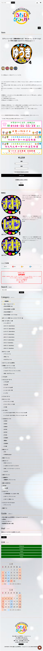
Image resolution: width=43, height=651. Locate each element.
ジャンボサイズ (7, 323)
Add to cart (21, 175)
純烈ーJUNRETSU (6, 483)
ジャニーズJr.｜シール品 (9, 404)
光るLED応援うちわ (8, 306)
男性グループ (5, 449)
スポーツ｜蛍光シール (9, 499)
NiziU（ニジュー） (8, 462)
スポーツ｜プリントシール (9, 496)
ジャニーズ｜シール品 (9, 401)
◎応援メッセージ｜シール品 (8, 365)
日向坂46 (6, 443)
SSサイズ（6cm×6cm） (9, 345)
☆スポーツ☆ (5, 491)
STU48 (5, 435)
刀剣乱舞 (4, 485)
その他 (5, 407)
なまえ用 (6, 384)
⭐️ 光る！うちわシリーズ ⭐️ (8, 304)
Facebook (21, 554)
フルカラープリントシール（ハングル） (12, 370)
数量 (21, 166)
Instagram (21, 548)
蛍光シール (6, 356)
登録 (4, 537)
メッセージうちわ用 (8, 387)
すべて (5, 266)
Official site (21, 546)
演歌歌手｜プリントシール (9, 479)
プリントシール (7, 353)
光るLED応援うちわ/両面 (9, 309)
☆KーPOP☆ (5, 410)
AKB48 (5, 420)
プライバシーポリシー (7, 521)
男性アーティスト (6, 457)
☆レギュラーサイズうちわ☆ (8, 502)
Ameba (21, 556)
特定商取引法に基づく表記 (8, 523)
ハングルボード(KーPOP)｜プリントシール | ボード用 (15, 415)
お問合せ (4, 519)
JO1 (5, 451)
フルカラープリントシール (9, 367)
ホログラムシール (8, 359)
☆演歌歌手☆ (5, 477)
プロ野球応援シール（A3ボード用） (11, 493)
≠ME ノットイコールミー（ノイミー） (12, 468)
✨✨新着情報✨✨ (6, 301)
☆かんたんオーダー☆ (7, 379)
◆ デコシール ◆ (6, 351)
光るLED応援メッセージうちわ (10, 314)
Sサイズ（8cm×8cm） (9, 342)
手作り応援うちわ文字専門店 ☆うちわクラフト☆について (15, 517)
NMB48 (5, 426)
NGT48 (5, 432)
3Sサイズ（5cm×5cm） (9, 348)
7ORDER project (7, 454)
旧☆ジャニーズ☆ (6, 399)
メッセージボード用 (8, 390)
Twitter (21, 551)
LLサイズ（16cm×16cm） (9, 331)
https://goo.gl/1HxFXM (19, 108)
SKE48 (5, 423)
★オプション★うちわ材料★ (8, 362)
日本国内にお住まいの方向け (21, 179)
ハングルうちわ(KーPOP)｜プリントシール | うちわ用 (15, 412)
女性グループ (5, 460)
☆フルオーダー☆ (6, 396)
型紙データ (4, 508)
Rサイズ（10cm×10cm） (9, 339)
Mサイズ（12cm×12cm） (9, 337)
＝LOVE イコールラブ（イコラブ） (11, 465)
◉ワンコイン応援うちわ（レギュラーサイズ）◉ (12, 318)
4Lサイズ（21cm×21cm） (9, 325)
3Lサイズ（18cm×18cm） (9, 328)
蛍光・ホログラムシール (9, 373)
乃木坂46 (6, 437)
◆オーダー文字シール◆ (7, 320)
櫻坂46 (5, 440)
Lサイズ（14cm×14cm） (9, 334)
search (13, 2)
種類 (21, 161)
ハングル (6, 393)
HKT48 (5, 429)
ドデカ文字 (4, 376)
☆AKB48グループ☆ (6, 418)
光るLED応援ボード (8, 311)
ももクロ (6, 471)
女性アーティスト (6, 474)
